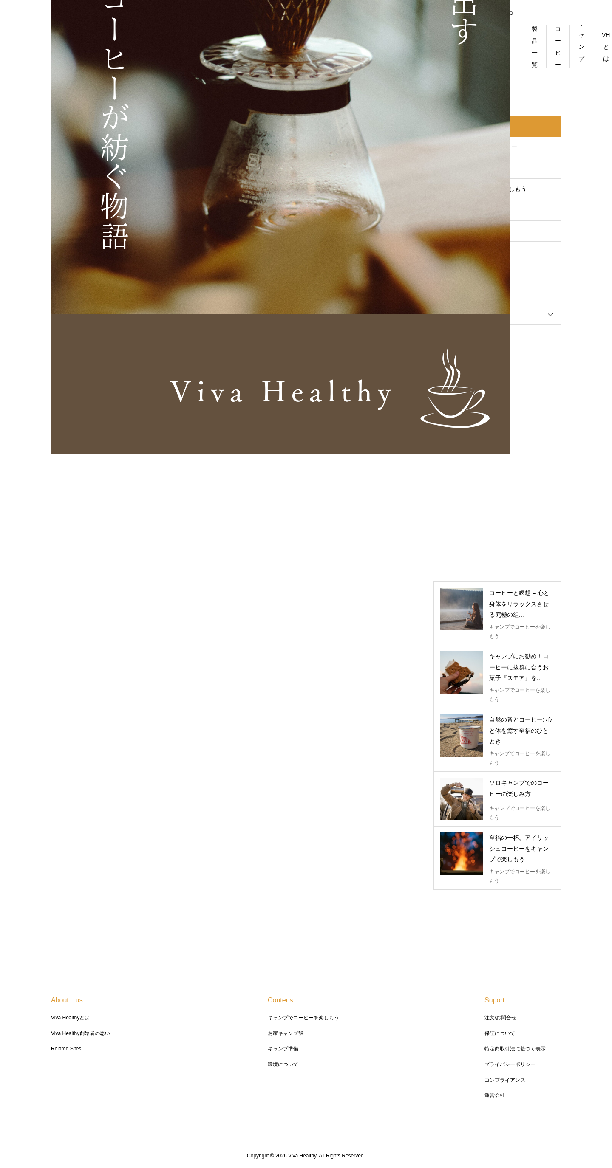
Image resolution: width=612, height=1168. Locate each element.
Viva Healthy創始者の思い (80, 1033)
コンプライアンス (504, 1080)
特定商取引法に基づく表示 (515, 1049)
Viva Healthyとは (70, 1018)
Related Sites (66, 1049)
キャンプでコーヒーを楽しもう (303, 1018)
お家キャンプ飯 (285, 1033)
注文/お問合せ (500, 1018)
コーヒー (558, 46)
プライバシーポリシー (510, 1064)
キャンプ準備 (283, 1049)
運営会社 (494, 1095)
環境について (283, 1064)
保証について (499, 1033)
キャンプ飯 (581, 46)
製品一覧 (535, 46)
